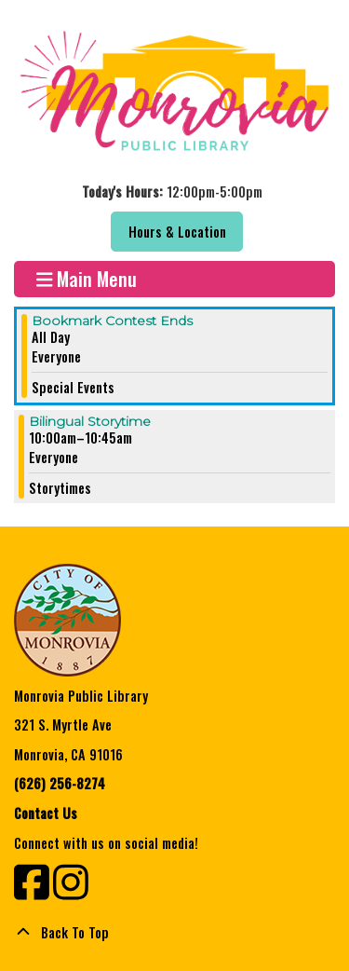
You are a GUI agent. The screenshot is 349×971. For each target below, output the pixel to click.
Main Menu (87, 279)
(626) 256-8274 (59, 783)
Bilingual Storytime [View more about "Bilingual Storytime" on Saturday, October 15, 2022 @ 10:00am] (90, 421)
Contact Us (45, 813)
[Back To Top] (174, 933)
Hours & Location (177, 231)
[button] (172, 192)
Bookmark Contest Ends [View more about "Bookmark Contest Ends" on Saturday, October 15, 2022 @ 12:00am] (112, 320)
